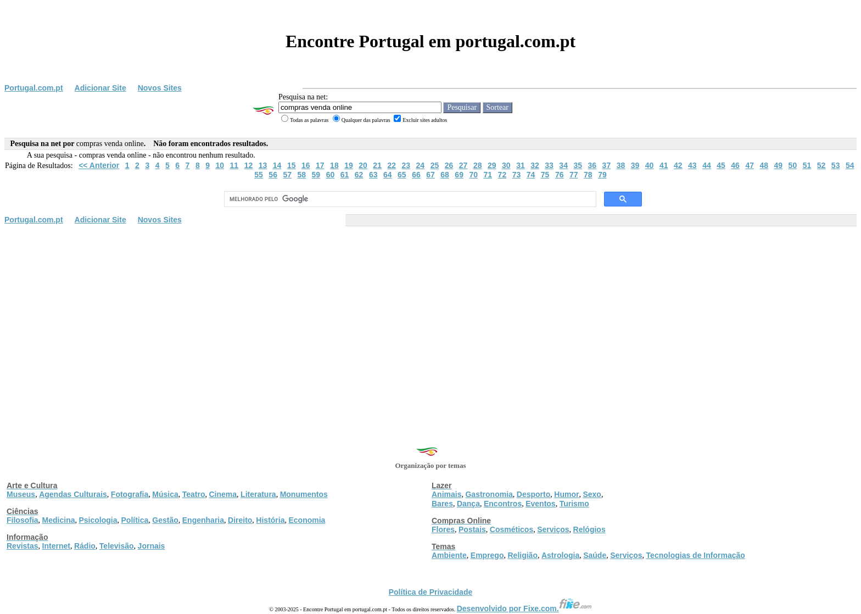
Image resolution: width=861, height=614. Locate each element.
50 (793, 165)
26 (449, 165)
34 (563, 165)
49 (778, 165)
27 (463, 165)
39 (635, 165)
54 (850, 165)
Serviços (553, 529)
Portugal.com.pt (33, 87)
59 (316, 174)
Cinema (223, 494)
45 (721, 165)
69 (459, 174)
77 (573, 174)
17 (320, 165)
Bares (442, 503)
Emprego (487, 555)
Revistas (22, 546)
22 (391, 165)
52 (821, 165)
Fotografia (129, 494)
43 (692, 165)
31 (520, 165)
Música (165, 494)
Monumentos (304, 494)
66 (416, 174)
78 (588, 174)
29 (492, 165)
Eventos (540, 503)
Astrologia (560, 555)
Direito (240, 520)
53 (835, 165)
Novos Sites (160, 87)
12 (248, 165)
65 (402, 174)
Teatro (193, 494)
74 (531, 174)
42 (678, 165)
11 (234, 165)
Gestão (165, 520)
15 (291, 165)
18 (334, 165)
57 (287, 174)
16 (305, 165)
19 (348, 165)
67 (430, 174)
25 (435, 165)
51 (807, 165)
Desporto (533, 494)
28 (477, 165)
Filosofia (22, 520)
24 (420, 165)
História (270, 520)
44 (706, 165)
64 (387, 174)
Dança (468, 503)
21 (377, 165)
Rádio (85, 546)
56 (273, 174)
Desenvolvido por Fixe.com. (524, 608)
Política (135, 520)
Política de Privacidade (431, 592)
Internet (56, 546)
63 (373, 174)
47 (749, 165)
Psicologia (98, 520)
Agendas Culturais (73, 494)
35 (577, 165)
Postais (472, 529)
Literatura (258, 494)
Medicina (58, 520)
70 (473, 174)
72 (502, 174)
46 (735, 165)
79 (602, 174)
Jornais (151, 546)
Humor (566, 494)
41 (663, 165)
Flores (443, 529)
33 (549, 165)
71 (488, 174)
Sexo (592, 494)
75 (545, 174)
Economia (306, 520)
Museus (21, 494)
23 (406, 165)
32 (534, 165)
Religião (522, 555)
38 (621, 165)
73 (516, 174)
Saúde (594, 555)
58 (302, 174)
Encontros (503, 503)
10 (219, 165)
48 (763, 165)
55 (258, 174)
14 (277, 165)
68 (444, 174)
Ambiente (449, 555)
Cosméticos (511, 529)
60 (330, 174)
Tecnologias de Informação (695, 555)
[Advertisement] (430, 311)
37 (606, 165)
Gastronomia (488, 494)
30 (506, 165)
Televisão (116, 546)
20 (363, 165)
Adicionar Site (100, 87)
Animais (446, 494)
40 (649, 165)
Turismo (574, 503)
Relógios (589, 529)
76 (559, 174)
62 (359, 174)
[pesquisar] (409, 199)
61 (344, 174)
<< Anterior (99, 165)
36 (592, 165)
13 (263, 165)
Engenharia (203, 520)
